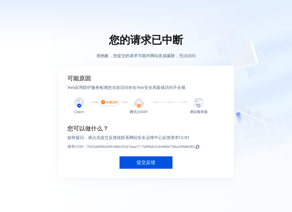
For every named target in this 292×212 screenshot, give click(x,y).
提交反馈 (146, 162)
